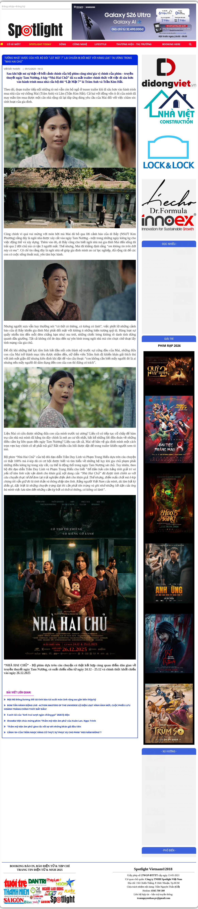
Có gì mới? (14, 44)
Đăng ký (19, 6)
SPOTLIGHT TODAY (40, 44)
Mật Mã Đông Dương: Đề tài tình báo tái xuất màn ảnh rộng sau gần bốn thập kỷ (51, 699)
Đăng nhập (7, 6)
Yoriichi (16, 68)
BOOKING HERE (171, 44)
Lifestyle (100, 44)
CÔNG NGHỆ (80, 44)
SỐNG (62, 44)
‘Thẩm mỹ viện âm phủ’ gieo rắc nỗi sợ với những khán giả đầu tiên (44, 726)
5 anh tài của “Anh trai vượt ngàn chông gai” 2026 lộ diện (38, 714)
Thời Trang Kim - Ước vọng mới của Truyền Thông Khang (180, 815)
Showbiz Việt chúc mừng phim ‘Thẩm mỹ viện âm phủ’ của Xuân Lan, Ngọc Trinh (51, 720)
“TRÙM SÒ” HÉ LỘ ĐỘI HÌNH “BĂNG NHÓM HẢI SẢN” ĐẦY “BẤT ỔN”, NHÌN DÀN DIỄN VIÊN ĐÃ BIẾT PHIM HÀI (157, 293)
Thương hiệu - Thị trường (133, 44)
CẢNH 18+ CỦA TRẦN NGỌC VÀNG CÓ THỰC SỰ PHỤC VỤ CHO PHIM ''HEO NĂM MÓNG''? (54, 732)
